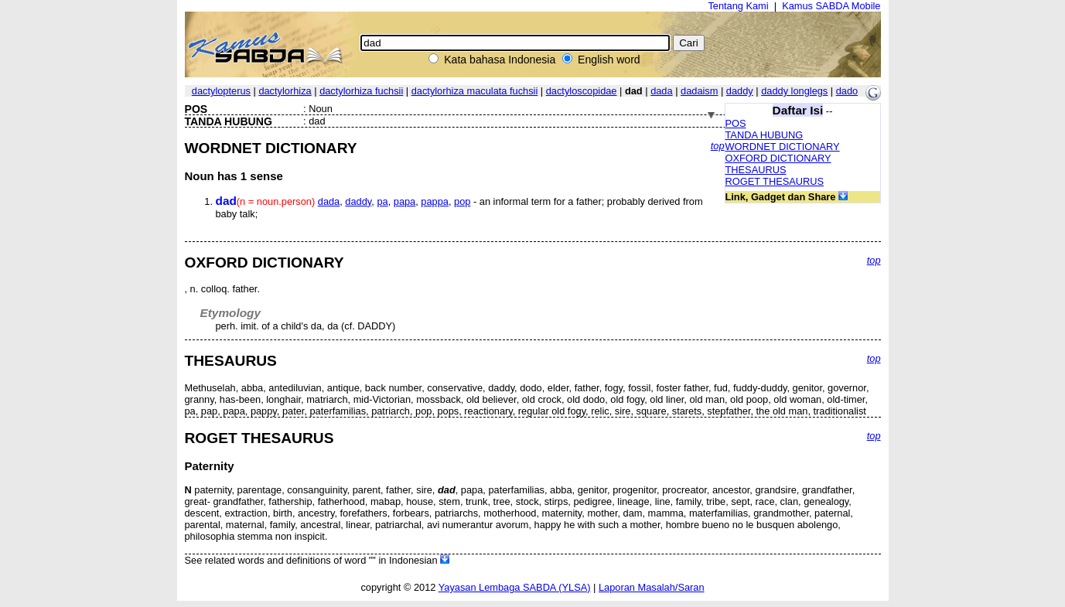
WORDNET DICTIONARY (782, 146)
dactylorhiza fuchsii (361, 91)
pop (462, 201)
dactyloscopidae (581, 91)
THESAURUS (756, 170)
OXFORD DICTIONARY (778, 158)
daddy (739, 91)
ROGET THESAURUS (774, 181)
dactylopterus (221, 91)
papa (404, 201)
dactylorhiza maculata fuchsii (474, 91)
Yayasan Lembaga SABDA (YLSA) (515, 587)
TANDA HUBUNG (764, 135)
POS (735, 123)
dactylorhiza (284, 91)
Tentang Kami (738, 6)
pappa (435, 201)
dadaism (699, 91)
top (718, 146)
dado (847, 91)
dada (661, 91)
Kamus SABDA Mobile (831, 6)
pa (382, 201)
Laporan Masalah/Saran (652, 587)
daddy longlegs (794, 91)
